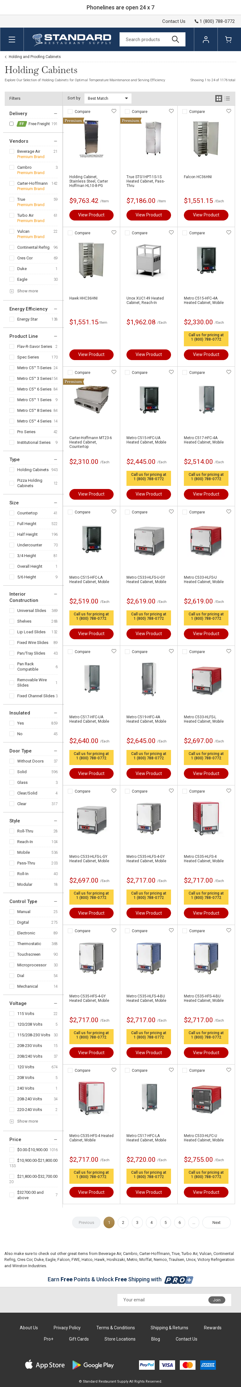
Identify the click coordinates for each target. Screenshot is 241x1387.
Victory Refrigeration (215, 1259)
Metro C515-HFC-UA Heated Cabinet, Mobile (146, 440)
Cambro (24, 167)
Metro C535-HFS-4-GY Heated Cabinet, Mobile (89, 998)
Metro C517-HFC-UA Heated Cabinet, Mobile (89, 719)
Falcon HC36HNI (198, 177)
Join (217, 1300)
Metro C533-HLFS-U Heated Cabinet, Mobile (204, 579)
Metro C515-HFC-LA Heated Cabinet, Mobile (89, 579)
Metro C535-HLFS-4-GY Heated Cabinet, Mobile (146, 858)
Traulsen (176, 1259)
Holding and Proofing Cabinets (35, 57)
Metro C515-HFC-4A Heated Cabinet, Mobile (204, 300)
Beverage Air (28, 151)
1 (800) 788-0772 (206, 339)
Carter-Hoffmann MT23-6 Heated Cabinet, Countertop (90, 442)
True (21, 199)
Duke (22, 268)
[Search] (152, 39)
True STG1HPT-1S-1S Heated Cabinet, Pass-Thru (145, 181)
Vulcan (23, 231)
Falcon (63, 1259)
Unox (190, 1259)
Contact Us (173, 21)
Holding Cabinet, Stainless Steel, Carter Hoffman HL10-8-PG (88, 181)
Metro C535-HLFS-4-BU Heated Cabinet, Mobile (146, 998)
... (193, 1222)
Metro (132, 1259)
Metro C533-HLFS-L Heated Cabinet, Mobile (204, 719)
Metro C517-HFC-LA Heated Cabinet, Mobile (146, 1138)
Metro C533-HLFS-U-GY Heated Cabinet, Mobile (146, 579)
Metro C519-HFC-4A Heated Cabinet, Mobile (146, 719)
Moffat (145, 1259)
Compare (82, 111)
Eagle (22, 279)
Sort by (73, 98)
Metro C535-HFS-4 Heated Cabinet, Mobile (91, 1138)
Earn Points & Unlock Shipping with (121, 1279)
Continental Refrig (33, 247)
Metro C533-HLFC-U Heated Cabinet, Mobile (204, 1138)
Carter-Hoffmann (32, 183)
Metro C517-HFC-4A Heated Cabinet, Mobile (204, 440)
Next (216, 1222)
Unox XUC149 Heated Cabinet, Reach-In (145, 300)
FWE (76, 1259)
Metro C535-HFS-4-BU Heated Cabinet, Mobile (204, 998)
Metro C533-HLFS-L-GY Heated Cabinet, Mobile (89, 858)
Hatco (87, 1259)
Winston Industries (29, 1265)
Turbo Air (25, 215)
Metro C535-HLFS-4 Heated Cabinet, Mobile (204, 858)
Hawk (99, 1259)
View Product (91, 214)
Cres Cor (25, 258)
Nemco (160, 1259)
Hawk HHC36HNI (83, 298)
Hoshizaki (116, 1259)
